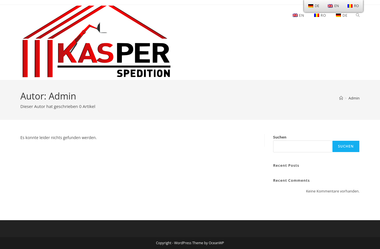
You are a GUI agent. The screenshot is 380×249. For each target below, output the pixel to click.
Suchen (279, 137)
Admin (354, 98)
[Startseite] (341, 98)
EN (333, 5)
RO (353, 5)
